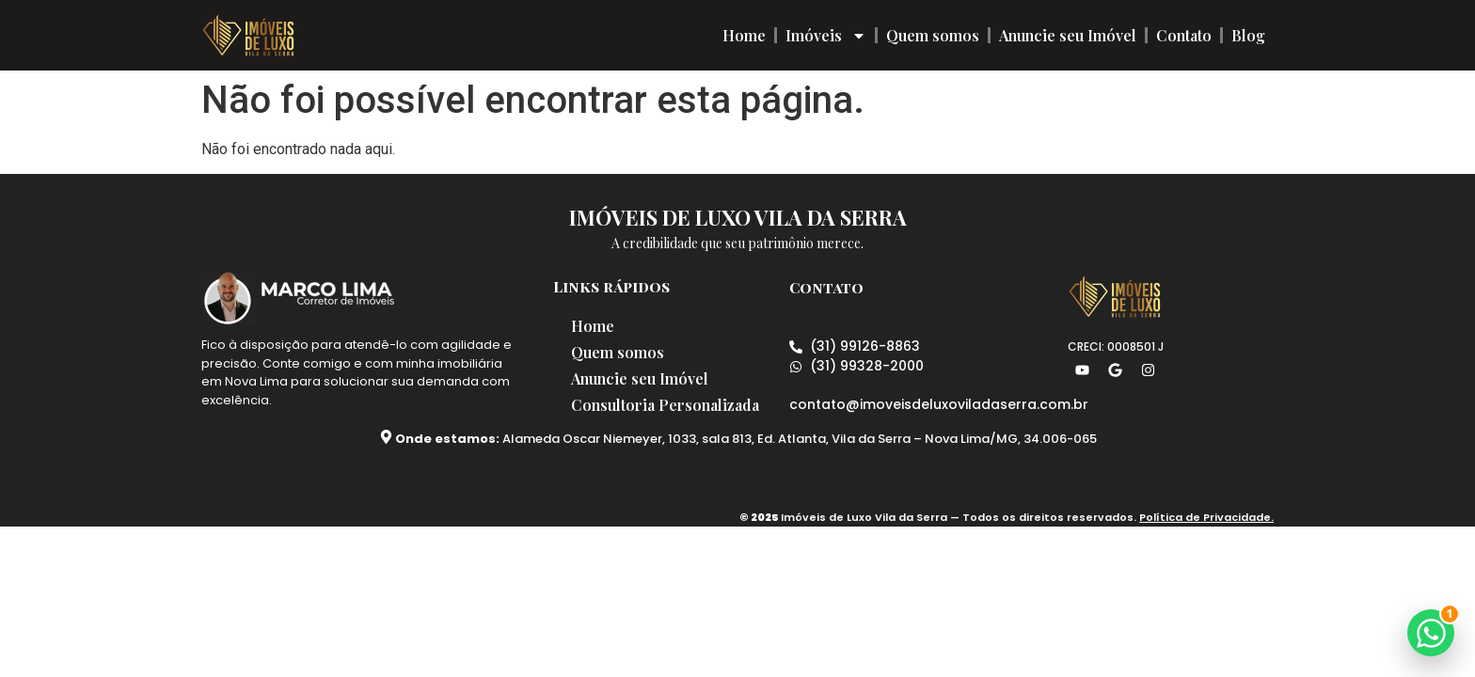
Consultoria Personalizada (666, 405)
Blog (1248, 35)
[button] (1430, 632)
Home (744, 35)
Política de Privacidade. (1206, 517)
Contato (1184, 35)
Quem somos (932, 35)
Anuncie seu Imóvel (1067, 35)
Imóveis (825, 36)
